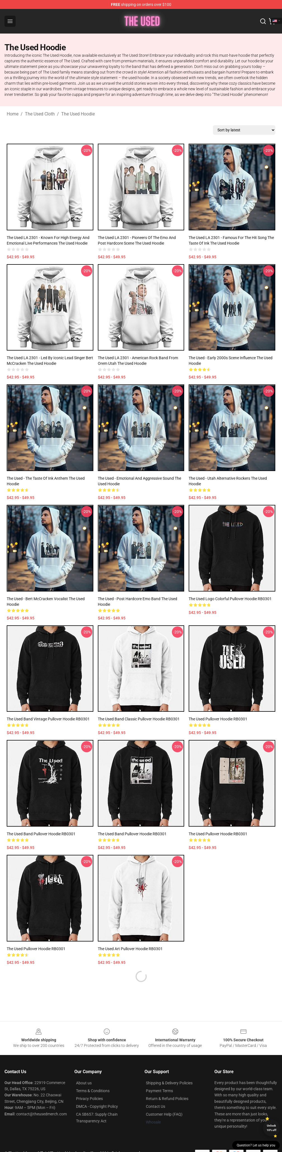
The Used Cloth (40, 114)
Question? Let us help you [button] (256, 1145)
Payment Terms (159, 1091)
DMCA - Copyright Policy (97, 1106)
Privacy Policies (89, 1098)
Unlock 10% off (271, 1128)
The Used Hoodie (78, 114)
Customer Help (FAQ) (164, 1114)
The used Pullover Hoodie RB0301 (218, 719)
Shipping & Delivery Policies (169, 1083)
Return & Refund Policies (167, 1098)
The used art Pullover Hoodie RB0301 (130, 949)
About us (84, 1083)
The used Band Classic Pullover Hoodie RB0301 (139, 719)
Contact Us (155, 1106)
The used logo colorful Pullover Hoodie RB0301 (230, 599)
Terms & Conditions (93, 1091)
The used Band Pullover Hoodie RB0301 (132, 834)
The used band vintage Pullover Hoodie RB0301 (48, 719)
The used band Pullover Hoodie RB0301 (41, 834)
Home (12, 114)
